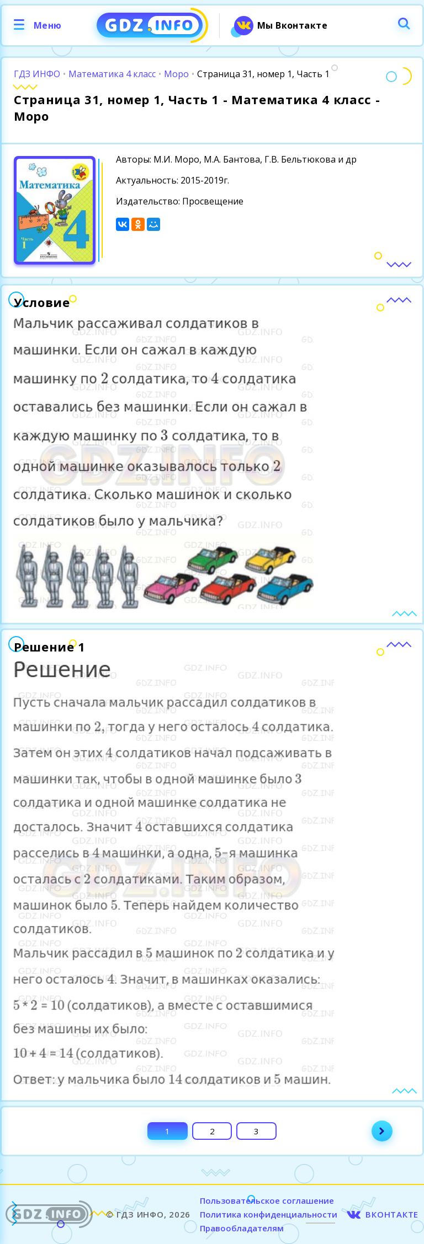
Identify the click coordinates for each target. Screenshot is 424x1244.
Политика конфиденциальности (268, 1214)
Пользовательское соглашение (267, 1200)
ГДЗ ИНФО (37, 74)
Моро (176, 74)
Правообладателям (242, 1228)
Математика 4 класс (112, 74)
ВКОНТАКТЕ (391, 1214)
